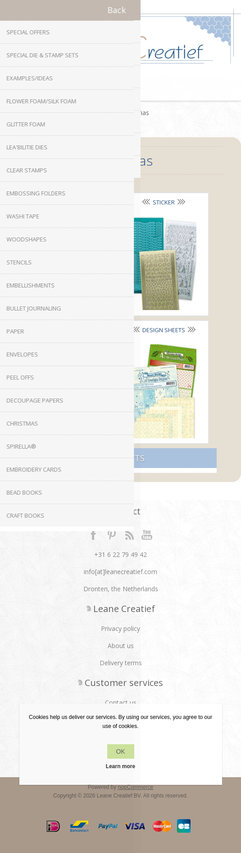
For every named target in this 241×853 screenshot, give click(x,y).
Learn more (120, 766)
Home (101, 112)
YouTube (147, 534)
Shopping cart (132, 89)
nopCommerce (136, 787)
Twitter (111, 534)
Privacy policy (120, 628)
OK (120, 751)
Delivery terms (121, 662)
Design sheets (163, 330)
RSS (129, 534)
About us (121, 645)
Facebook (93, 534)
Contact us (120, 702)
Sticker (163, 202)
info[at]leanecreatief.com (120, 571)
